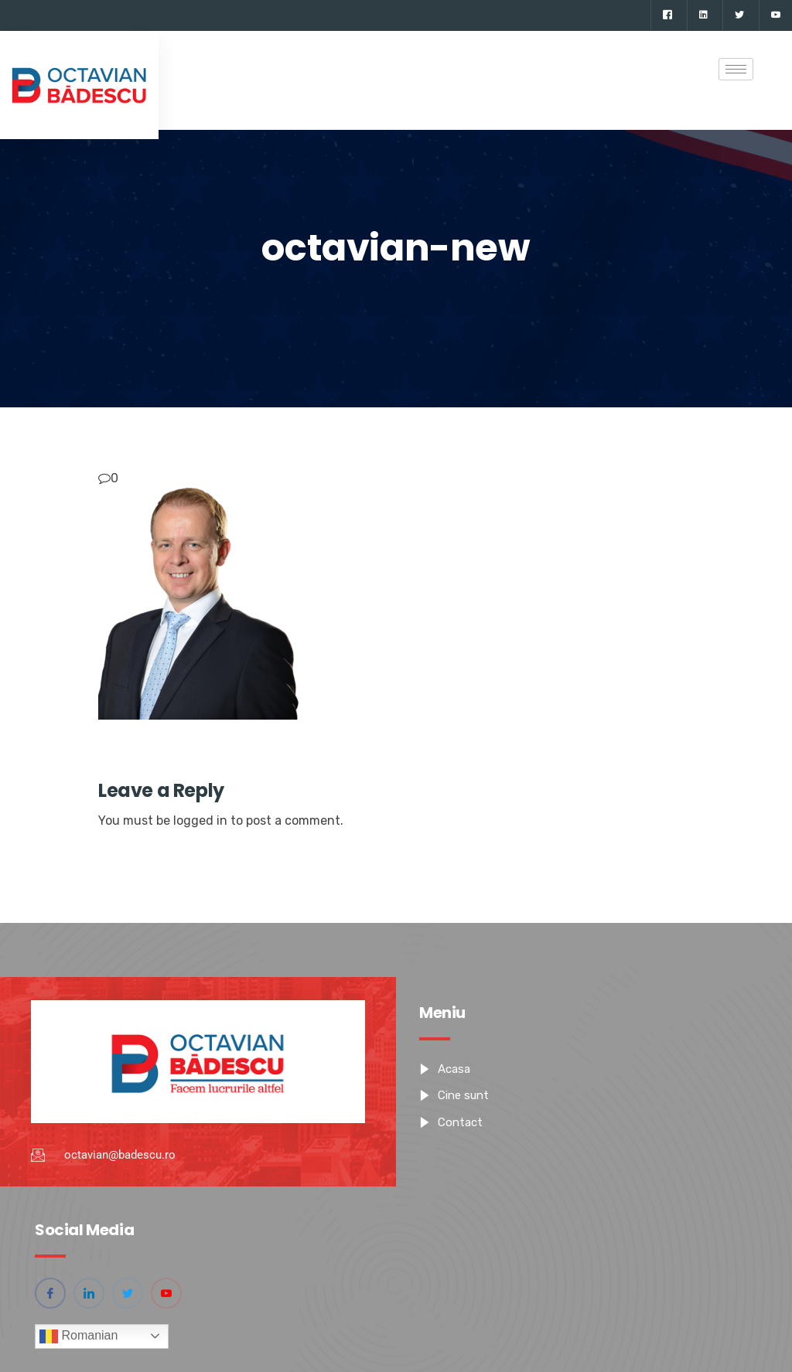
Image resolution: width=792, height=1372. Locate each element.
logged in (200, 820)
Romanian (78, 1336)
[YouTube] (775, 15)
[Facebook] (667, 15)
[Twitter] (739, 15)
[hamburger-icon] (736, 69)
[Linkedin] (703, 15)
